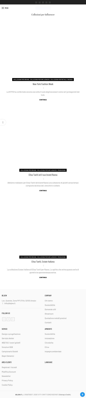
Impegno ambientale (53, 351)
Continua (43, 100)
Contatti (48, 322)
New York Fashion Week (43, 83)
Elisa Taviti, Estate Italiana (43, 261)
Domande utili (50, 309)
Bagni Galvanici (8, 356)
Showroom (49, 314)
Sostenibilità (50, 305)
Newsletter (6, 376)
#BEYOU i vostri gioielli (11, 343)
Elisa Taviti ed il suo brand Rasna (43, 174)
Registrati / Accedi (9, 367)
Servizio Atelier (8, 338)
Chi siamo (49, 300)
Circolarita (49, 343)
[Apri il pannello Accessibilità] (82, 394)
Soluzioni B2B (7, 347)
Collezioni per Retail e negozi (61, 79)
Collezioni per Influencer (40, 79)
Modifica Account (9, 372)
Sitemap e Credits (65, 395)
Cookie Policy (7, 385)
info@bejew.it (9, 303)
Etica (47, 347)
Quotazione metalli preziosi (56, 318)
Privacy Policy (7, 380)
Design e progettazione (11, 334)
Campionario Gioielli (10, 351)
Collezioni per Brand (21, 79)
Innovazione (49, 338)
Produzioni (61, 170)
